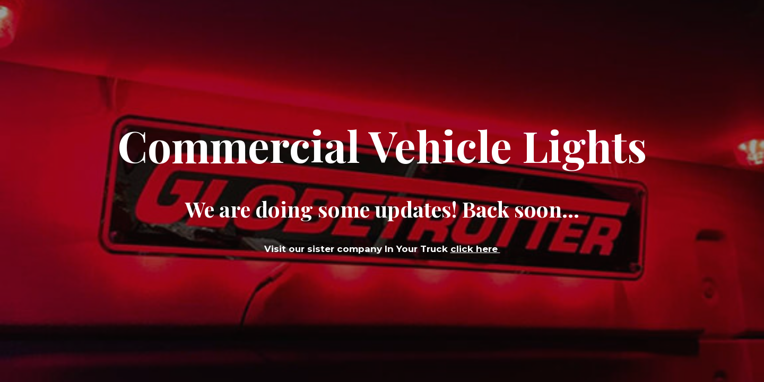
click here (475, 249)
